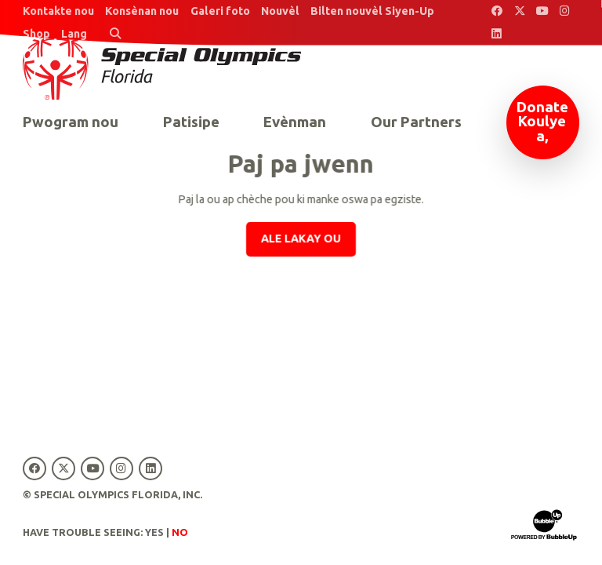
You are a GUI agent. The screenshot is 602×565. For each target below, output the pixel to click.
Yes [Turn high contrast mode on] (154, 532)
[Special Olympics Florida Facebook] (497, 11)
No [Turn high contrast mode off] (180, 532)
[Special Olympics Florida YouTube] (542, 11)
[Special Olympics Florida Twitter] (519, 11)
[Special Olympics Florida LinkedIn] (497, 34)
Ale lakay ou (301, 238)
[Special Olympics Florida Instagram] (564, 11)
